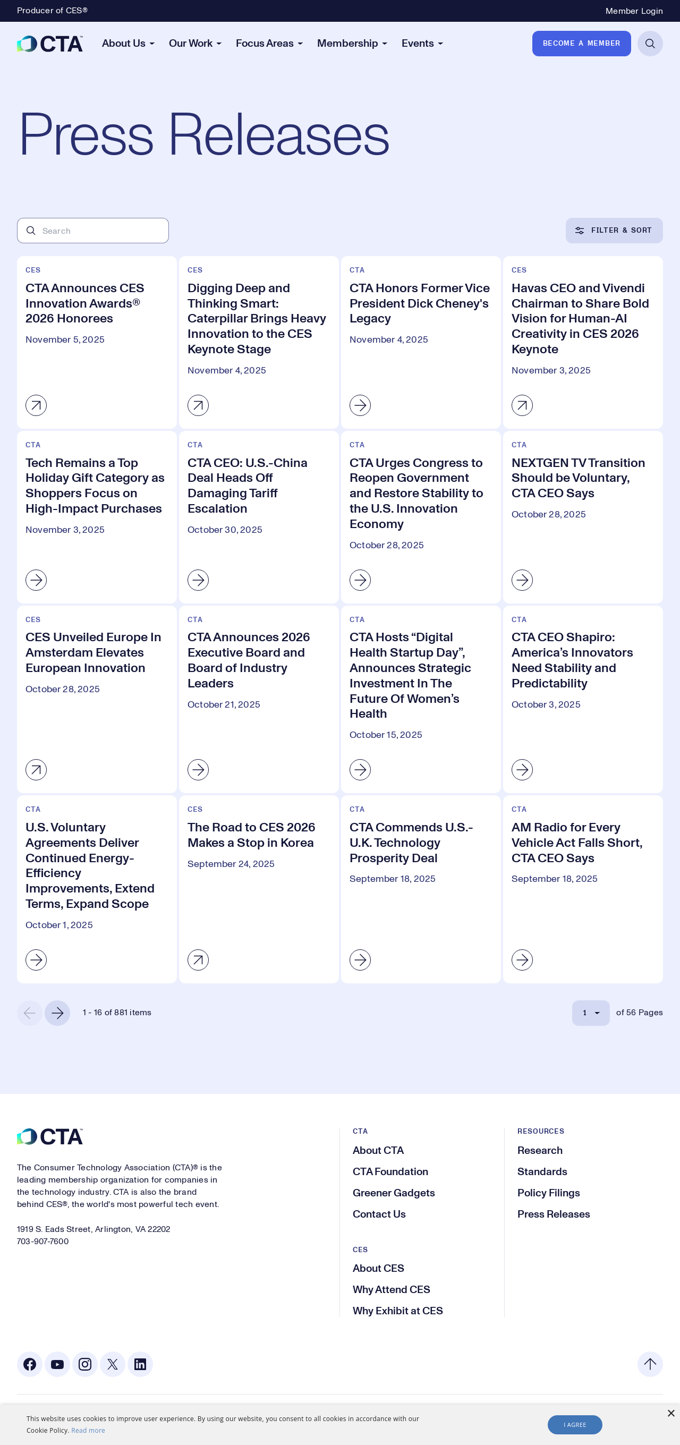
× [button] (671, 1414)
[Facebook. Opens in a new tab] (29, 1364)
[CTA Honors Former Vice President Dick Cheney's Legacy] (421, 342)
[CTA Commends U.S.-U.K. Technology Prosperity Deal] (421, 889)
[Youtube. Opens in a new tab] (57, 1364)
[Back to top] (650, 1364)
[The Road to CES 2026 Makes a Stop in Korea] (259, 889)
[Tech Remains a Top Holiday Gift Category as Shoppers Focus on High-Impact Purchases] (97, 517)
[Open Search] (650, 43)
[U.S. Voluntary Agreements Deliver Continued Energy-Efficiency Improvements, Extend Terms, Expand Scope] (97, 889)
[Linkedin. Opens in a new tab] (140, 1364)
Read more (88, 1430)
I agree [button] (575, 1425)
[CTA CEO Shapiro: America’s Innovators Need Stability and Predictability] (583, 700)
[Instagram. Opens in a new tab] (85, 1364)
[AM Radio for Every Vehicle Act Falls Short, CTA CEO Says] (583, 889)
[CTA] (50, 43)
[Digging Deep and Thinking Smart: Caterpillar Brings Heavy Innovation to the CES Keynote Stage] (259, 342)
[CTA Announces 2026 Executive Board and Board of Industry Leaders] (259, 700)
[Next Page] (57, 1013)
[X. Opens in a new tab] (112, 1364)
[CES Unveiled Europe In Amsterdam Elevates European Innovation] (97, 700)
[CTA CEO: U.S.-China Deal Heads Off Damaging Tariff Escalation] (259, 517)
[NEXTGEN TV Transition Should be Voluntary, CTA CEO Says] (583, 517)
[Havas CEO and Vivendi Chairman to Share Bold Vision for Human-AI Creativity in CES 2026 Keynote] (583, 342)
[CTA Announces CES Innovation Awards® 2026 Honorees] (97, 342)
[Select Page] (591, 1013)
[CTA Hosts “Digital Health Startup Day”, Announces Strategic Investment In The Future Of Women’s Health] (421, 700)
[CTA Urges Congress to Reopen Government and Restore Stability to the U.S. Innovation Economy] (421, 517)
